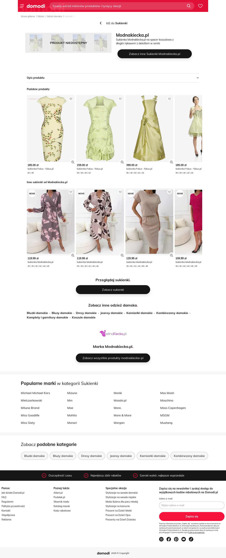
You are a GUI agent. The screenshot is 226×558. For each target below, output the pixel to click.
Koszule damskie (84, 317)
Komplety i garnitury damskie (47, 317)
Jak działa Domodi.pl (12, 492)
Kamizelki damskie (139, 313)
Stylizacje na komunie (118, 506)
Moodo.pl (120, 400)
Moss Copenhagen (173, 408)
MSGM (165, 415)
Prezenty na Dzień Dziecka (121, 519)
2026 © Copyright (120, 553)
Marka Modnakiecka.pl (112, 346)
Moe (70, 408)
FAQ (3, 497)
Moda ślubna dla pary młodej (122, 501)
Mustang (166, 423)
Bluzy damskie (62, 313)
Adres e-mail (165, 498)
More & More (122, 415)
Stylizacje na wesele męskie (121, 497)
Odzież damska (54, 16)
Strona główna (28, 16)
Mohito (72, 415)
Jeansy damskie (111, 313)
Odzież (41, 16)
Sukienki (68, 16)
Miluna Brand (30, 408)
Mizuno (72, 393)
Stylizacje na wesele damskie (122, 492)
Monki (118, 393)
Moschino (166, 400)
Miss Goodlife (30, 415)
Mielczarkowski (31, 400)
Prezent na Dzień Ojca (118, 515)
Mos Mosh (167, 393)
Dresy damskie (86, 313)
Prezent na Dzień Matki (119, 510)
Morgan (119, 423)
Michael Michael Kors (35, 393)
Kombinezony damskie (172, 313)
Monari (72, 423)
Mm (69, 400)
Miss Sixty (28, 423)
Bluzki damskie (37, 313)
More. (118, 408)
